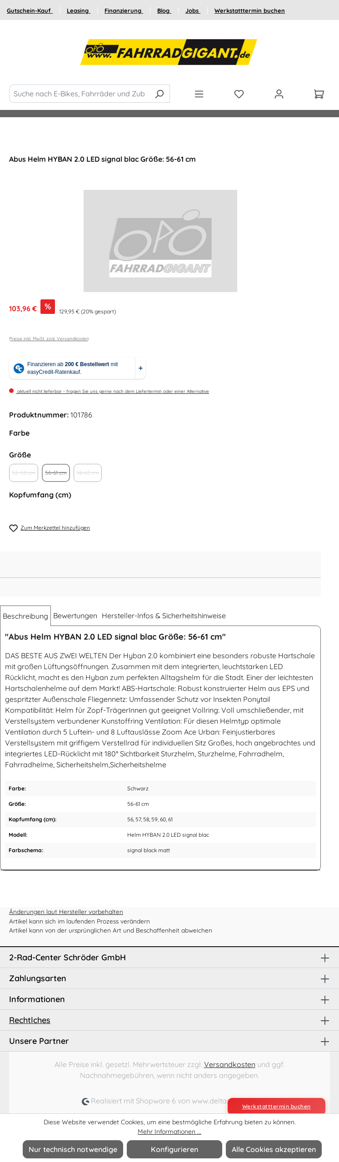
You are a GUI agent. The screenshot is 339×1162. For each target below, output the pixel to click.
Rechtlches (29, 1020)
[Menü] (199, 93)
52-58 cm (25, 475)
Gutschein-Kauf (30, 10)
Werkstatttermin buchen (249, 10)
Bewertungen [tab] (75, 615)
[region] (160, 241)
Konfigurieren (174, 1149)
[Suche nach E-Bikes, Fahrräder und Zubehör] (79, 93)
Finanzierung (124, 10)
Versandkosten (229, 1064)
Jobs (192, 10)
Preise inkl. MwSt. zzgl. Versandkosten (49, 339)
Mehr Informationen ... (169, 1131)
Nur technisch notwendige (73, 1149)
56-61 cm (57, 475)
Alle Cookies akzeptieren (274, 1149)
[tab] (25, 616)
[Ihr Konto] (279, 93)
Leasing (78, 10)
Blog (164, 10)
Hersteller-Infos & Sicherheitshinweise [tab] (164, 615)
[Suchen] (159, 93)
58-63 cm (89, 475)
